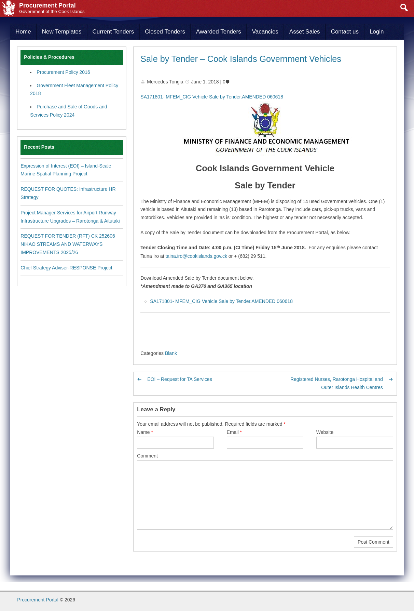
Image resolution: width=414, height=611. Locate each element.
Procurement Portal (37, 599)
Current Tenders (113, 31)
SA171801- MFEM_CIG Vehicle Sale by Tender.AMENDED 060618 (211, 96)
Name (145, 432)
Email (234, 432)
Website (324, 432)
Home (23, 31)
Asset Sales (304, 31)
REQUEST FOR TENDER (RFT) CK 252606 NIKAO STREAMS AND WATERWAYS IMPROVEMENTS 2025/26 (67, 244)
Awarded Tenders (218, 31)
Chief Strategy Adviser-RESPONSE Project (66, 267)
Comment (147, 456)
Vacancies (265, 31)
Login (377, 31)
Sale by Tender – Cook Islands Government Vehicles (240, 59)
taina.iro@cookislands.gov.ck (196, 256)
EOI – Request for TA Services (179, 379)
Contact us (345, 31)
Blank (171, 353)
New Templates (62, 31)
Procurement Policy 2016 (63, 72)
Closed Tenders (165, 31)
